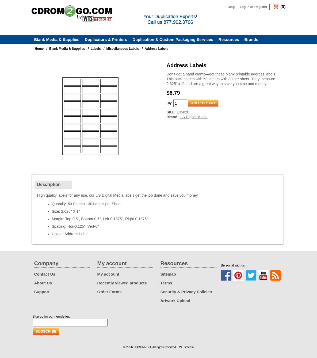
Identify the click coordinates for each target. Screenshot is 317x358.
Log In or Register (253, 7)
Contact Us (44, 274)
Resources (229, 39)
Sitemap (168, 274)
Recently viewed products (122, 283)
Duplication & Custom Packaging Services (172, 39)
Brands (251, 39)
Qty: (170, 103)
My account (108, 274)
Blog (231, 7)
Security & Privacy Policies (186, 292)
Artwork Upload (175, 300)
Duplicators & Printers (106, 39)
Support (42, 292)
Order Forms (109, 292)
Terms (166, 283)
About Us (43, 283)
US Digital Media (194, 117)
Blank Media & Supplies (56, 39)
